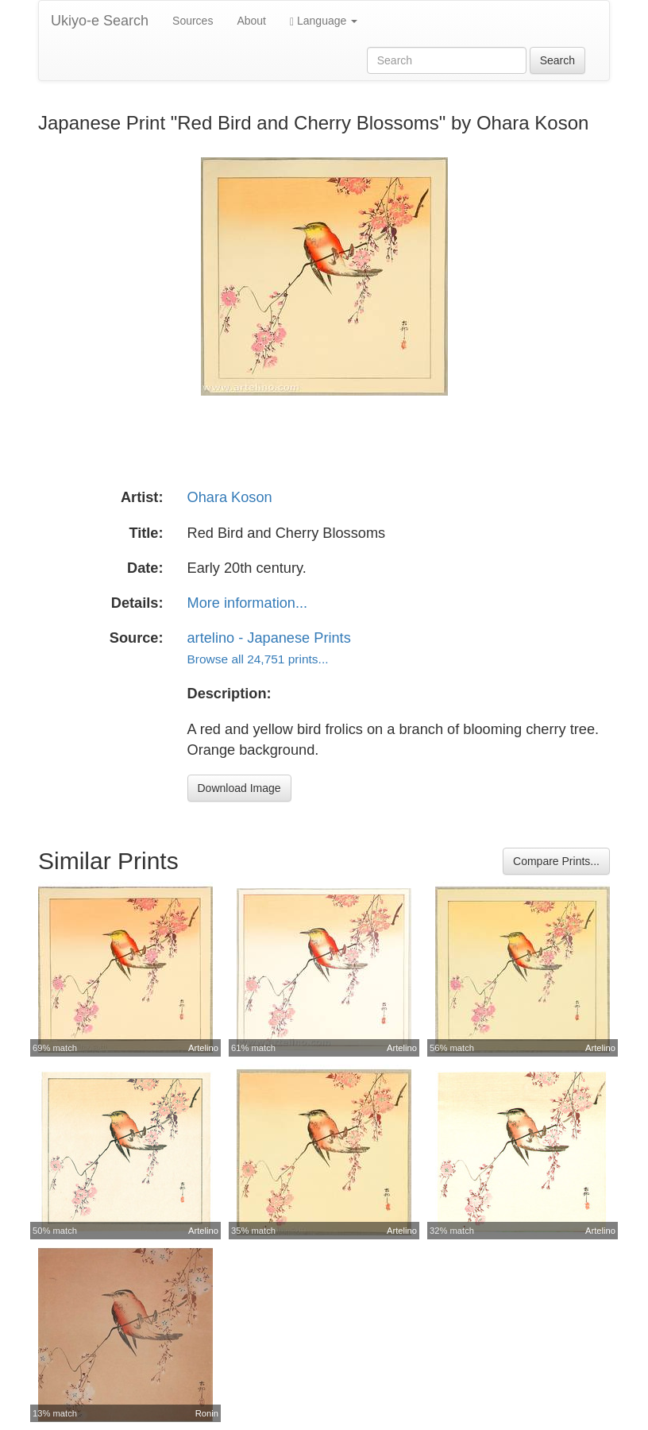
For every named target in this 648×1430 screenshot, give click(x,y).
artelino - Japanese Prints (269, 638)
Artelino (203, 1048)
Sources (192, 20)
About (251, 20)
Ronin (206, 1413)
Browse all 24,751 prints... (258, 659)
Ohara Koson (229, 497)
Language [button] (323, 21)
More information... (247, 603)
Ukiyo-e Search (99, 21)
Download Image (239, 788)
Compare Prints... (556, 861)
